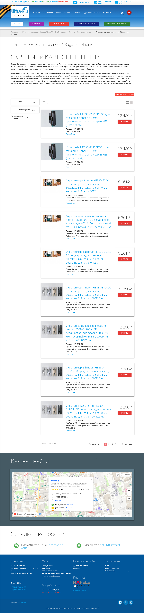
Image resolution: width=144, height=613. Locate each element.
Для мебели (36, 23)
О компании (48, 13)
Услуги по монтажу (49, 571)
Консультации (47, 566)
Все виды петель (84, 32)
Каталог (17, 23)
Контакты (107, 13)
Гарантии (76, 568)
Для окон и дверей (58, 23)
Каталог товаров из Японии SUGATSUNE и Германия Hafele (47, 32)
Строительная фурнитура (86, 23)
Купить (124, 122)
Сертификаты (110, 571)
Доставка (46, 568)
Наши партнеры (79, 590)
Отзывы (77, 13)
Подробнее (70, 134)
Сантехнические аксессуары (117, 23)
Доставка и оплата (92, 13)
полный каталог (110, 545)
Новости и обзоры (63, 13)
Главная (36, 13)
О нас (107, 566)
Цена (49, 102)
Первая (92, 444)
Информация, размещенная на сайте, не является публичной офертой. (72, 608)
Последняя (127, 444)
